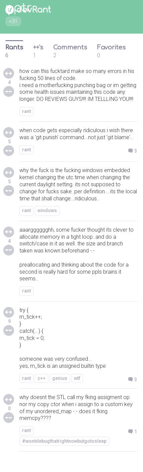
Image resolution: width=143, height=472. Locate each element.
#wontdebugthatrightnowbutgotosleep (64, 441)
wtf (77, 378)
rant (26, 111)
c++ (42, 378)
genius (59, 378)
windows (47, 210)
